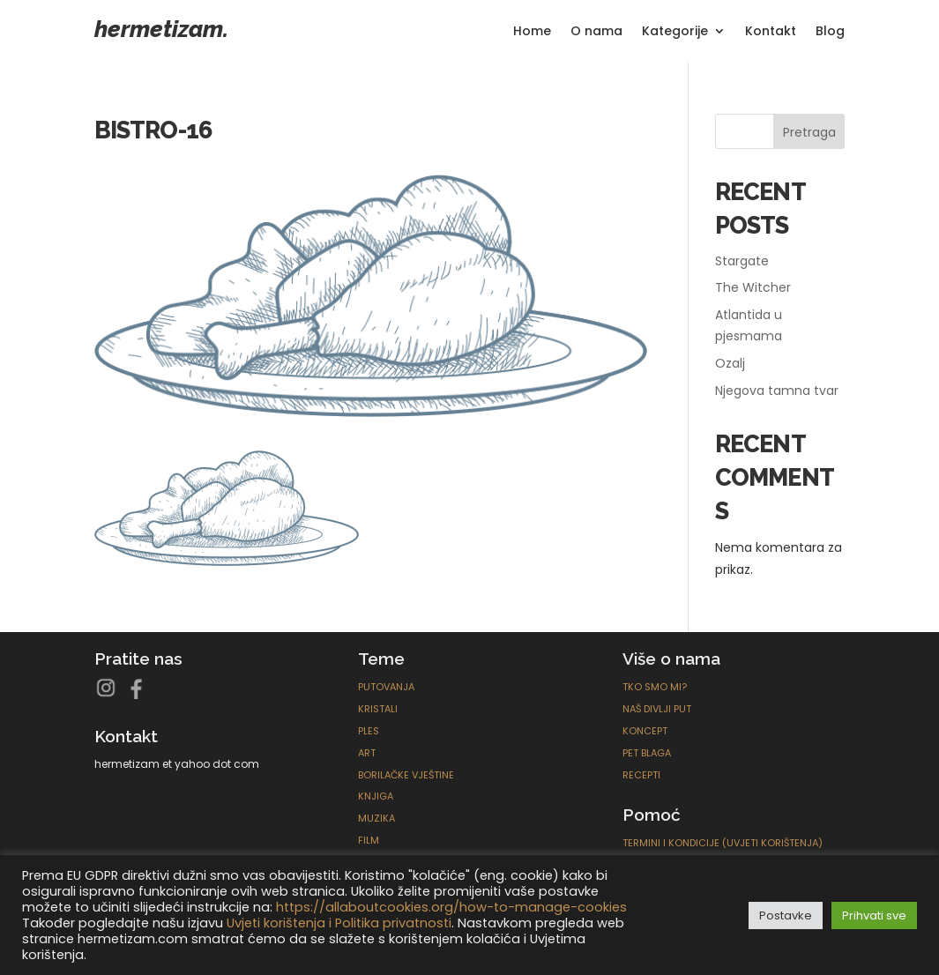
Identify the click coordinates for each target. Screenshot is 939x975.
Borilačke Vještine (406, 775)
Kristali (378, 709)
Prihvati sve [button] (874, 915)
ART (367, 753)
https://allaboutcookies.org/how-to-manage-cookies (451, 907)
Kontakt (770, 32)
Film (368, 840)
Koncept (644, 731)
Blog (830, 32)
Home (532, 32)
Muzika (376, 818)
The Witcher (753, 287)
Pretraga (809, 132)
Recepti (641, 775)
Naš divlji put (656, 709)
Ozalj (730, 363)
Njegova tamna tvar (776, 390)
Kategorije (675, 32)
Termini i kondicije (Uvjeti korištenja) (722, 843)
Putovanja (386, 687)
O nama (596, 32)
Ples (368, 731)
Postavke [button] (785, 915)
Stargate (742, 261)
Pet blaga (646, 753)
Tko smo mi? (654, 687)
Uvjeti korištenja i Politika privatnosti (339, 923)
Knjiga (375, 796)
